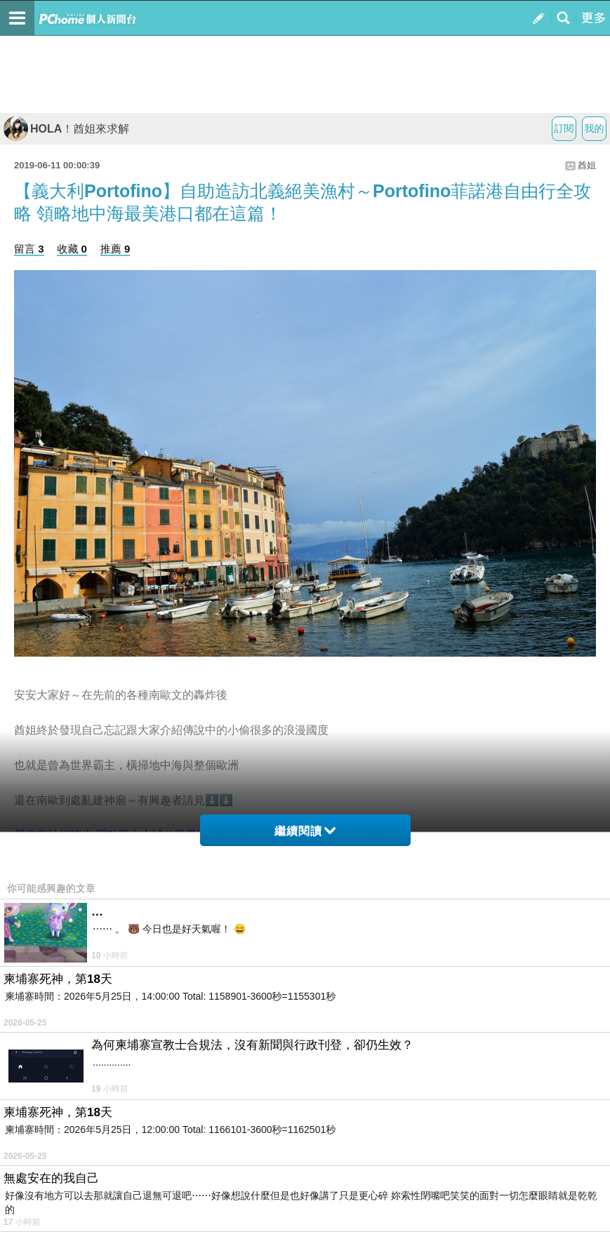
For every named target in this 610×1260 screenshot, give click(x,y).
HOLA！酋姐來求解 (66, 128)
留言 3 (29, 249)
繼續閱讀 (305, 831)
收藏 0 (72, 249)
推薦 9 (115, 249)
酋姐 (587, 165)
